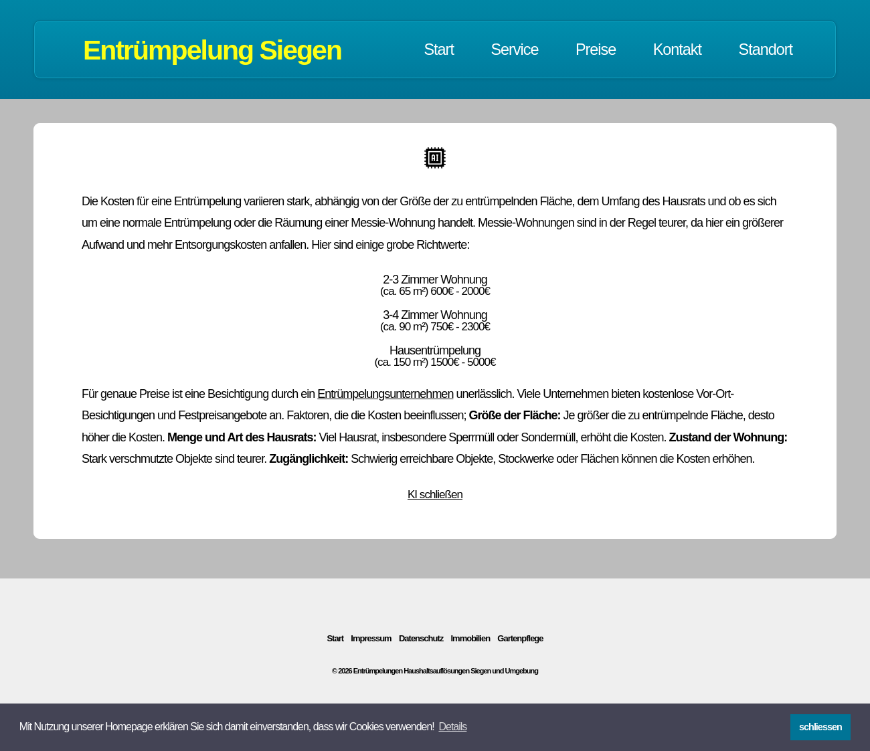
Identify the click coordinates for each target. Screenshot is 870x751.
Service (514, 49)
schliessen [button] (820, 727)
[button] (452, 727)
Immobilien (470, 638)
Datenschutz (421, 638)
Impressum (371, 638)
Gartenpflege (520, 638)
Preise (596, 49)
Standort (765, 49)
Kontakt (677, 49)
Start (439, 49)
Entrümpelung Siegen (212, 50)
